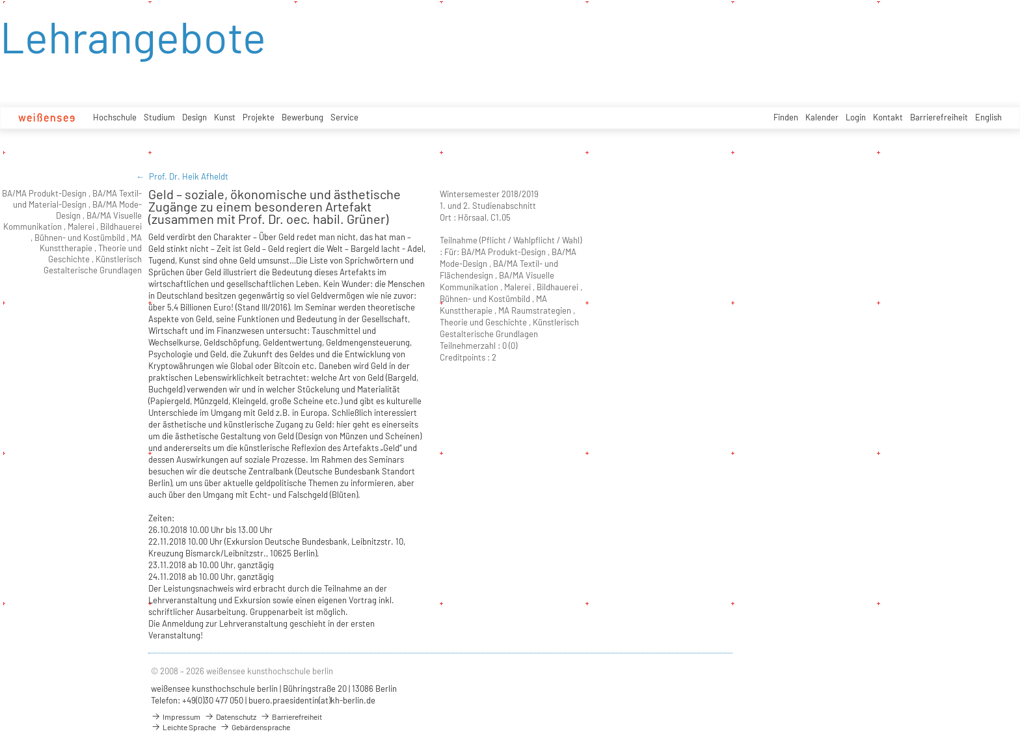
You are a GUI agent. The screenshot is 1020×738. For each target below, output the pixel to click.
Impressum (175, 716)
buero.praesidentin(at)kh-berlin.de (311, 700)
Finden (785, 117)
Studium (159, 117)
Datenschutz (230, 716)
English (988, 117)
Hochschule (115, 117)
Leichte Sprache (183, 726)
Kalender (822, 117)
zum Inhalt (0, 0)
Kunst (224, 117)
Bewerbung (302, 117)
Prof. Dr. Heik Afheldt (188, 176)
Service (344, 117)
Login (856, 117)
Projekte (259, 117)
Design (194, 117)
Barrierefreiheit (939, 117)
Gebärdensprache (255, 726)
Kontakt (888, 117)
